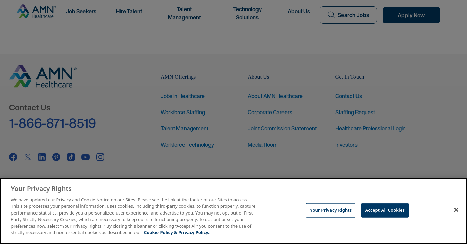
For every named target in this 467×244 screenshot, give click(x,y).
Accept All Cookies (385, 210)
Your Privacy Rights (331, 210)
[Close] (456, 210)
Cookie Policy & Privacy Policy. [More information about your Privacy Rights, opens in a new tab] (177, 232)
